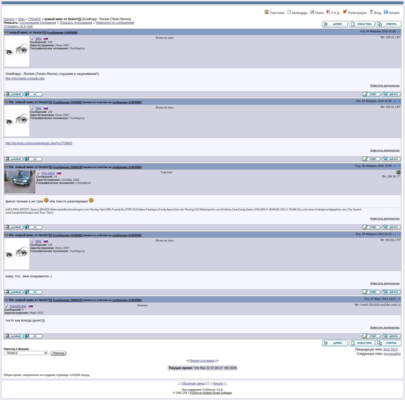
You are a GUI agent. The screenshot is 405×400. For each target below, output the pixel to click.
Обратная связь (193, 383)
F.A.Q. (333, 13)
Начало (392, 13)
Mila (38, 39)
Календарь (297, 13)
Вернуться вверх (202, 361)
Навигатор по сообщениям (115, 23)
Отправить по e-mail (18, 26)
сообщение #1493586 (62, 32)
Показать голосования (76, 23)
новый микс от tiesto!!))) (27, 32)
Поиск (317, 13)
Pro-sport (48, 173)
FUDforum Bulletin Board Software (211, 392)
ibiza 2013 (391, 349)
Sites (21, 19)
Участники (274, 13)
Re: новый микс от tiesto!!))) (30, 102)
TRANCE (34, 19)
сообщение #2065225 (68, 300)
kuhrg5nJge (18, 306)
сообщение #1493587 (68, 102)
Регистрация (354, 13)
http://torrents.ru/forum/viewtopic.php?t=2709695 (38, 143)
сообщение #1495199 (68, 167)
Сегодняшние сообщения (38, 23)
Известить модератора (385, 85)
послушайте (392, 354)
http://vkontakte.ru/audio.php (24, 78)
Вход (375, 13)
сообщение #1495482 (68, 235)
